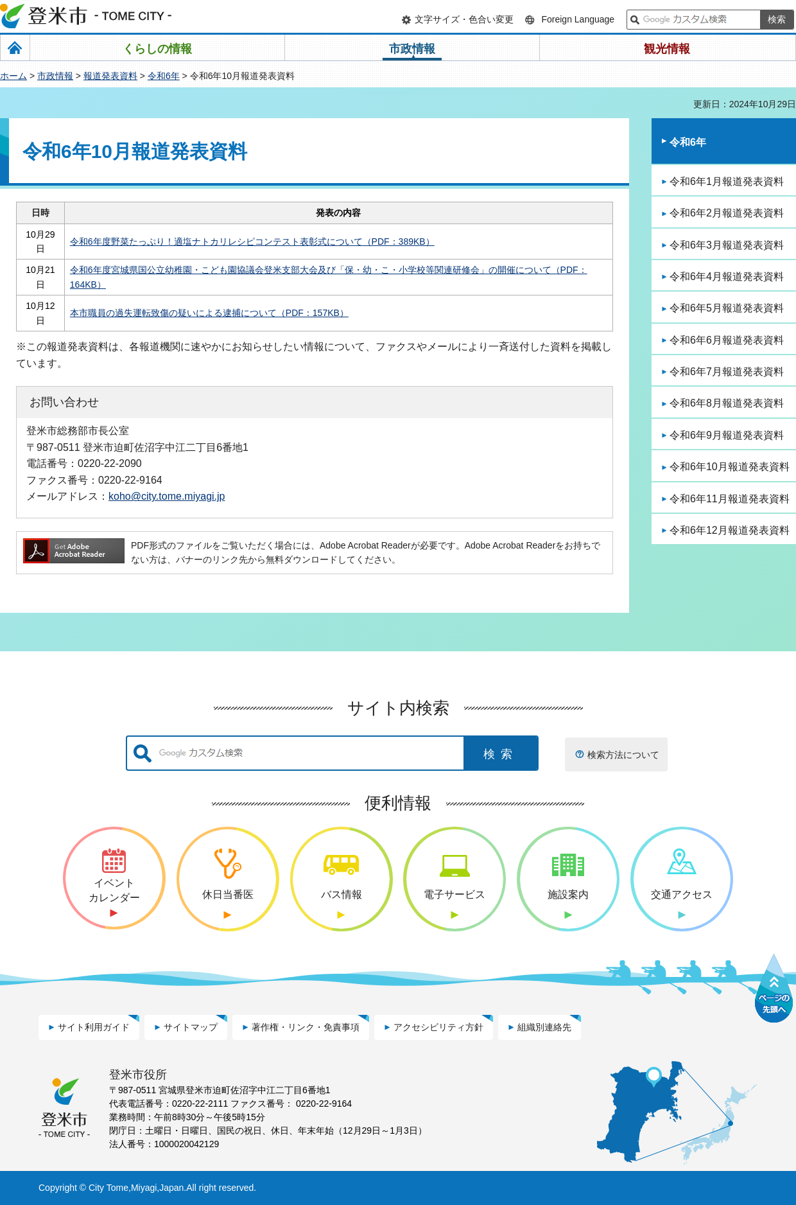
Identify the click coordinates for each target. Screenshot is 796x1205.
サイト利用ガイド (94, 1027)
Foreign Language (577, 19)
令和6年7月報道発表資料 (727, 371)
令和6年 (164, 76)
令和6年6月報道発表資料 (727, 340)
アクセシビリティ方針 (438, 1027)
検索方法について (623, 755)
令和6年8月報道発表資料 (727, 403)
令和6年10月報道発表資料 (730, 466)
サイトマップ (191, 1027)
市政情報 (55, 76)
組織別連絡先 (544, 1027)
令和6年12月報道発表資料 (730, 530)
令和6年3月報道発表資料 (727, 245)
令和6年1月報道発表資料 (727, 181)
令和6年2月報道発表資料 (727, 212)
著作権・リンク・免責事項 (305, 1027)
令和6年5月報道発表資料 (727, 308)
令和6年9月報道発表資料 (727, 435)
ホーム (13, 76)
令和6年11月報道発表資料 (730, 498)
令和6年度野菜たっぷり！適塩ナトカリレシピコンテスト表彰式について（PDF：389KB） (252, 241)
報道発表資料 (110, 76)
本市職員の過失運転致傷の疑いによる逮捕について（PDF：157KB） (209, 313)
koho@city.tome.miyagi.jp (166, 496)
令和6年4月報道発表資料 (727, 276)
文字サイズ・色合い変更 (464, 19)
